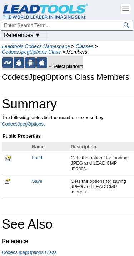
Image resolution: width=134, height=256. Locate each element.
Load (37, 157)
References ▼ (22, 35)
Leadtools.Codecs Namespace (36, 46)
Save (37, 181)
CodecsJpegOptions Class (31, 52)
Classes (85, 46)
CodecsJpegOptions (23, 124)
